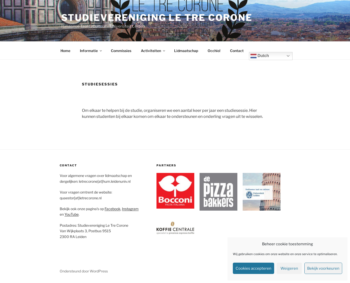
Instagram (130, 209)
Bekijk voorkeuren (323, 268)
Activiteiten (153, 51)
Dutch (259, 56)
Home (65, 51)
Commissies (121, 51)
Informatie (91, 51)
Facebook (112, 209)
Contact (237, 51)
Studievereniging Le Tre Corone (156, 17)
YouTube (72, 214)
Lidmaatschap (186, 51)
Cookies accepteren (253, 268)
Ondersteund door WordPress (84, 271)
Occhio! (214, 51)
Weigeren (289, 268)
